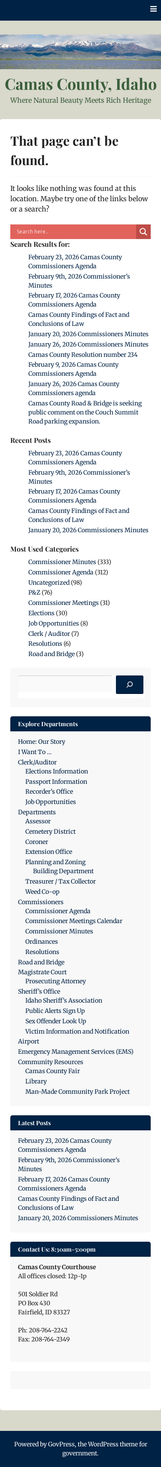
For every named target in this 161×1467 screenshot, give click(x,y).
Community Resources (50, 1062)
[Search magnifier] (143, 231)
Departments (37, 812)
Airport (28, 1041)
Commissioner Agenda (61, 572)
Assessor (38, 821)
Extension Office (48, 852)
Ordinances (41, 941)
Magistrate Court (42, 972)
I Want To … (35, 752)
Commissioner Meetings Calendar (73, 921)
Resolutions (45, 644)
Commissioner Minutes (62, 562)
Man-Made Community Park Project (77, 1092)
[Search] (129, 684)
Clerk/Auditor (37, 762)
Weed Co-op (42, 892)
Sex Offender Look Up (55, 1021)
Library (36, 1081)
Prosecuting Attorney (55, 981)
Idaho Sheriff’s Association (63, 1000)
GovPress (61, 1444)
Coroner (36, 842)
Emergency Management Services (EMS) (76, 1052)
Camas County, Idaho (81, 83)
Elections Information (56, 771)
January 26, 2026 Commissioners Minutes (88, 344)
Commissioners (41, 902)
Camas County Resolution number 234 (83, 355)
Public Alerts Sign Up (55, 1011)
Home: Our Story (41, 742)
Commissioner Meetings (63, 603)
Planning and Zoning (55, 862)
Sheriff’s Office (39, 991)
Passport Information (56, 782)
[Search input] (75, 231)
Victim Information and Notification (77, 1031)
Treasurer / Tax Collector (60, 881)
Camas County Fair (52, 1071)
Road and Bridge (51, 654)
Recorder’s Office (49, 791)
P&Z (34, 592)
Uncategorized (49, 582)
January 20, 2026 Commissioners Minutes (88, 334)
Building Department (63, 871)
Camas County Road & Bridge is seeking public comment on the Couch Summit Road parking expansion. (85, 412)
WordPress (103, 1444)
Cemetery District (50, 831)
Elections (41, 613)
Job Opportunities (53, 623)
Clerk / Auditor (49, 634)
